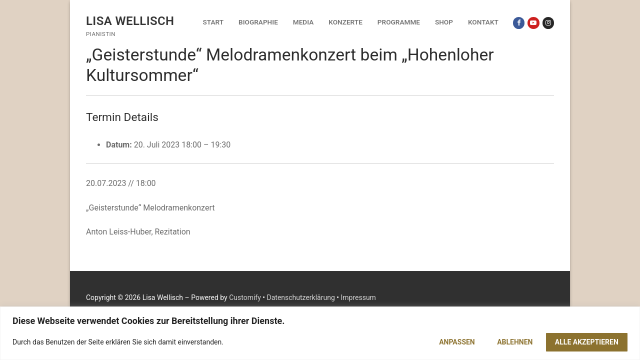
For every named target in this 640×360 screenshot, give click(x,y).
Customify (245, 298)
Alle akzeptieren (586, 342)
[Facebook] (518, 22)
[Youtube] (533, 22)
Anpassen (457, 342)
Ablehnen (514, 342)
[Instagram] (548, 22)
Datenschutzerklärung (301, 298)
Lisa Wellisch (130, 21)
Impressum (358, 298)
